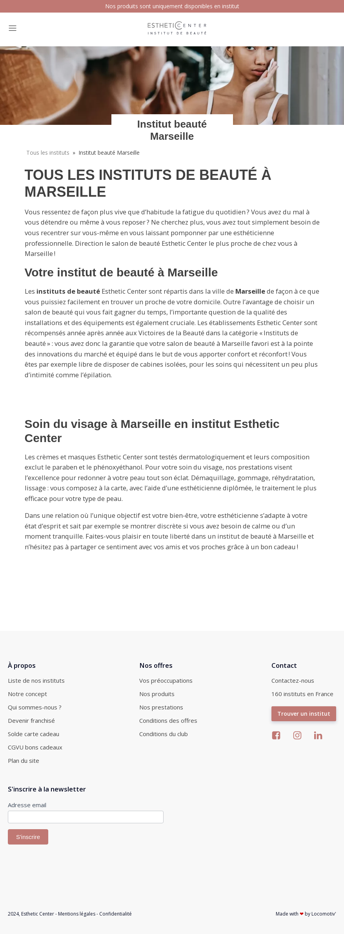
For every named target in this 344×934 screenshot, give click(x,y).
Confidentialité (115, 913)
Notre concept (27, 694)
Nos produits (157, 694)
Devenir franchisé (31, 720)
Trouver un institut (303, 713)
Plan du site (23, 760)
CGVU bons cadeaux (35, 747)
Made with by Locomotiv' (306, 914)
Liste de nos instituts (36, 680)
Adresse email (27, 805)
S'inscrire (28, 836)
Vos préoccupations (166, 680)
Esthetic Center (37, 913)
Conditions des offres (168, 720)
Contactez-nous (292, 680)
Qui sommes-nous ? (35, 707)
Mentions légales (76, 913)
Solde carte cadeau (33, 734)
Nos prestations (161, 707)
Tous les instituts (47, 152)
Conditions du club (163, 734)
